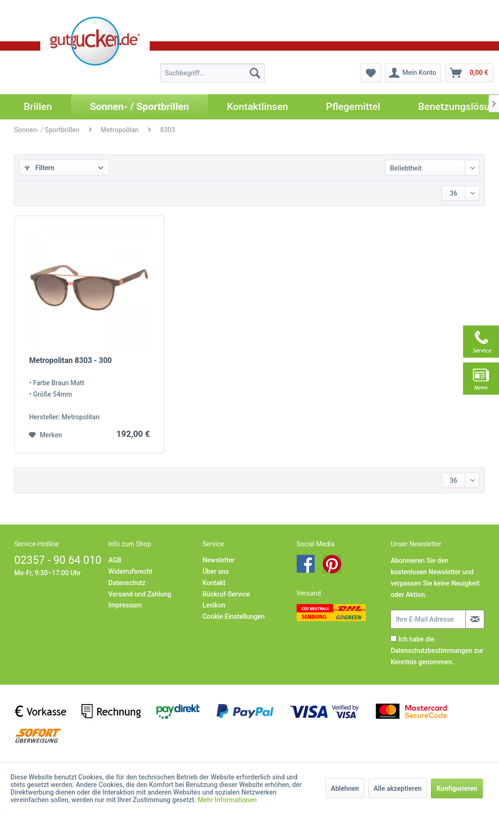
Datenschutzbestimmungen (431, 650)
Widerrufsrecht (131, 571)
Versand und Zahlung (140, 594)
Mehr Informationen (227, 800)
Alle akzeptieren (397, 788)
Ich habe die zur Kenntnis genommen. (436, 650)
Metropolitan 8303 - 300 (70, 360)
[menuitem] (212, 72)
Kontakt (214, 583)
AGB (115, 560)
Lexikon (214, 605)
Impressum (125, 605)
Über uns (215, 571)
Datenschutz (127, 583)
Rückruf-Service (226, 594)
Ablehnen (345, 788)
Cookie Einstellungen (233, 616)
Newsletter (218, 560)
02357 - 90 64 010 (57, 560)
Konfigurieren (456, 788)
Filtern (39, 168)
